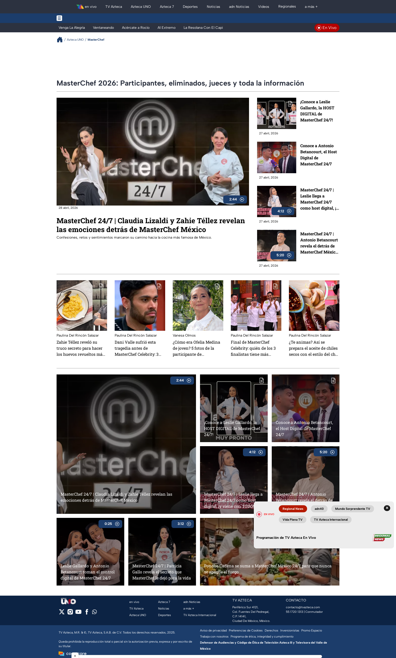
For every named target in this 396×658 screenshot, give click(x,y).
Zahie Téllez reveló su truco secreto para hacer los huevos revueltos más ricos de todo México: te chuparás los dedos (81, 348)
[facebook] (87, 613)
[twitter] (62, 613)
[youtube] (78, 613)
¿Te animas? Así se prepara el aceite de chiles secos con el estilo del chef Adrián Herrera (314, 348)
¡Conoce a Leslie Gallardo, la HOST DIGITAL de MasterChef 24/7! (317, 110)
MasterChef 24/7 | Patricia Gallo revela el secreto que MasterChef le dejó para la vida (161, 571)
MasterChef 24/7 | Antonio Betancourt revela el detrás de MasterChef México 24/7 (319, 243)
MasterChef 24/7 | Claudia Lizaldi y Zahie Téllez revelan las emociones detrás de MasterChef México (151, 225)
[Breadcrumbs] (62, 39)
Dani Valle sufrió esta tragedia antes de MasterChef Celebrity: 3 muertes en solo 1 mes (137, 348)
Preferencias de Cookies (246, 630)
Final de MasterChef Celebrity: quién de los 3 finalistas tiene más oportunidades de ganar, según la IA (254, 348)
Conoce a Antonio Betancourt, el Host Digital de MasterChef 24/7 (318, 154)
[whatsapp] (94, 613)
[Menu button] (77, 18)
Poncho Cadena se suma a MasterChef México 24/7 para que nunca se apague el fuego (268, 568)
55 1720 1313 (294, 612)
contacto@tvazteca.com (303, 607)
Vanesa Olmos (184, 335)
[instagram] (70, 613)
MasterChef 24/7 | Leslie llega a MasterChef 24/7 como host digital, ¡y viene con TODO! (319, 199)
